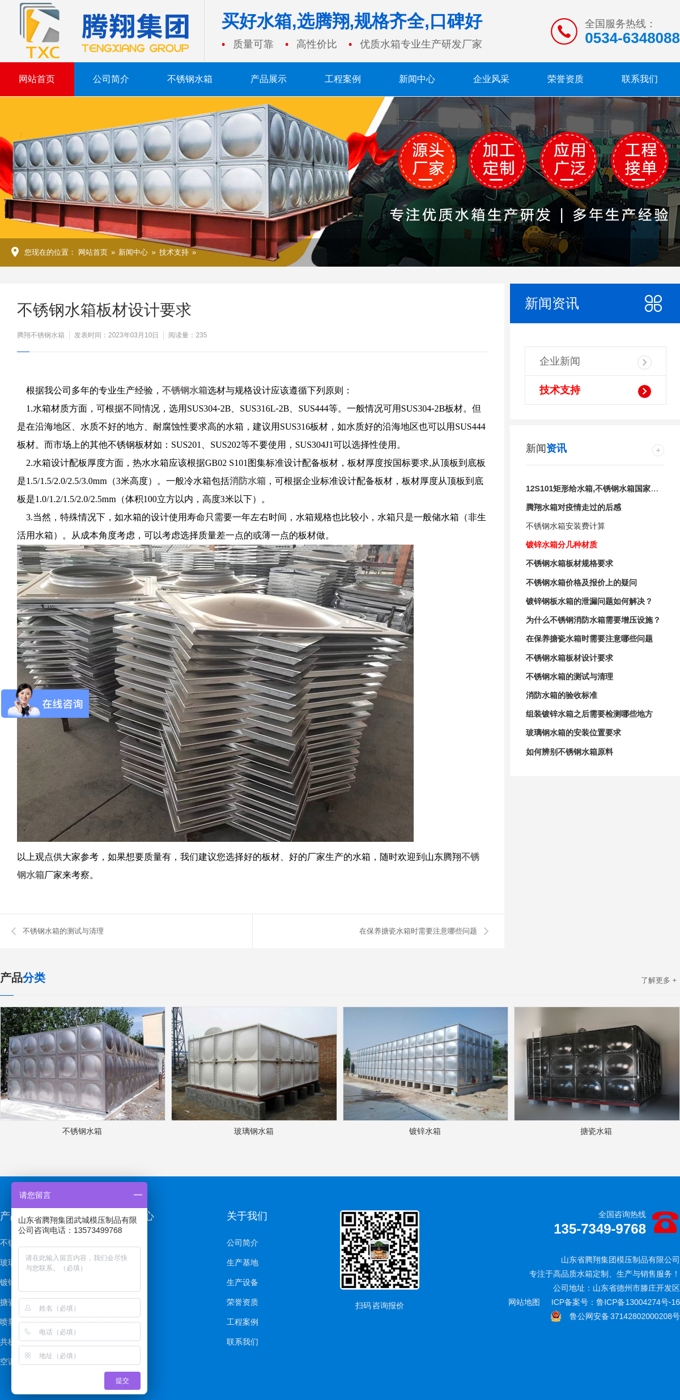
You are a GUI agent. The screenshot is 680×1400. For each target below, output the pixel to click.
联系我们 (640, 79)
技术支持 (174, 252)
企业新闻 (595, 363)
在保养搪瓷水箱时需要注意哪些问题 (418, 931)
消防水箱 (248, 481)
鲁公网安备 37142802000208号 (615, 1316)
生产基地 (242, 1262)
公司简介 (111, 79)
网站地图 (524, 1302)
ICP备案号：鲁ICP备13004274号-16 (615, 1302)
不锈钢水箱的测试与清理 (63, 931)
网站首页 (37, 79)
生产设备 (242, 1282)
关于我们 (247, 1216)
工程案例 (343, 79)
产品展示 (268, 79)
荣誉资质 (565, 79)
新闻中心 (417, 79)
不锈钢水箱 (189, 79)
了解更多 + (659, 980)
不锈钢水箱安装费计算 (565, 525)
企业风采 (491, 79)
